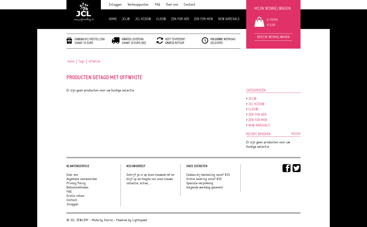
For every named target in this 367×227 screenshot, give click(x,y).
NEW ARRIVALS (228, 19)
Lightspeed (139, 220)
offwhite (94, 61)
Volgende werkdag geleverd (204, 187)
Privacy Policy (76, 183)
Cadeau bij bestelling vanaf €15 (208, 175)
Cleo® (161, 19)
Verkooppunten (138, 4)
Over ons (172, 4)
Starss (108, 220)
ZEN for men (203, 19)
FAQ (157, 4)
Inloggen (115, 4)
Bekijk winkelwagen (273, 37)
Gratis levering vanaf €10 (204, 179)
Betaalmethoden (77, 187)
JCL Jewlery (83, 14)
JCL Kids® (143, 19)
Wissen (296, 134)
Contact (189, 4)
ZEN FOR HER (180, 19)
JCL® (126, 19)
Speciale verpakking (199, 183)
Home (113, 19)
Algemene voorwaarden (81, 179)
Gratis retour (75, 196)
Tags (81, 61)
